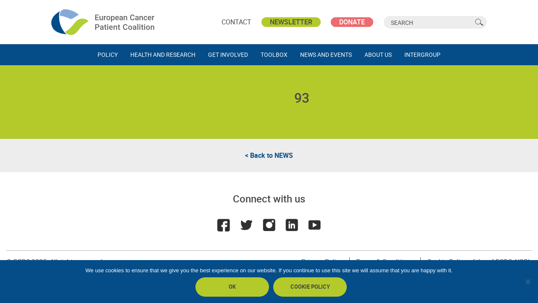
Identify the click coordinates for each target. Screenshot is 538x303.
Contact (236, 22)
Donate (352, 22)
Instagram (269, 225)
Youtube (314, 225)
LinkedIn (291, 225)
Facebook (223, 225)
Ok (232, 286)
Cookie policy (310, 286)
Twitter (246, 225)
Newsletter (291, 22)
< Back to (269, 155)
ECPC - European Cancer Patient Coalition (103, 22)
